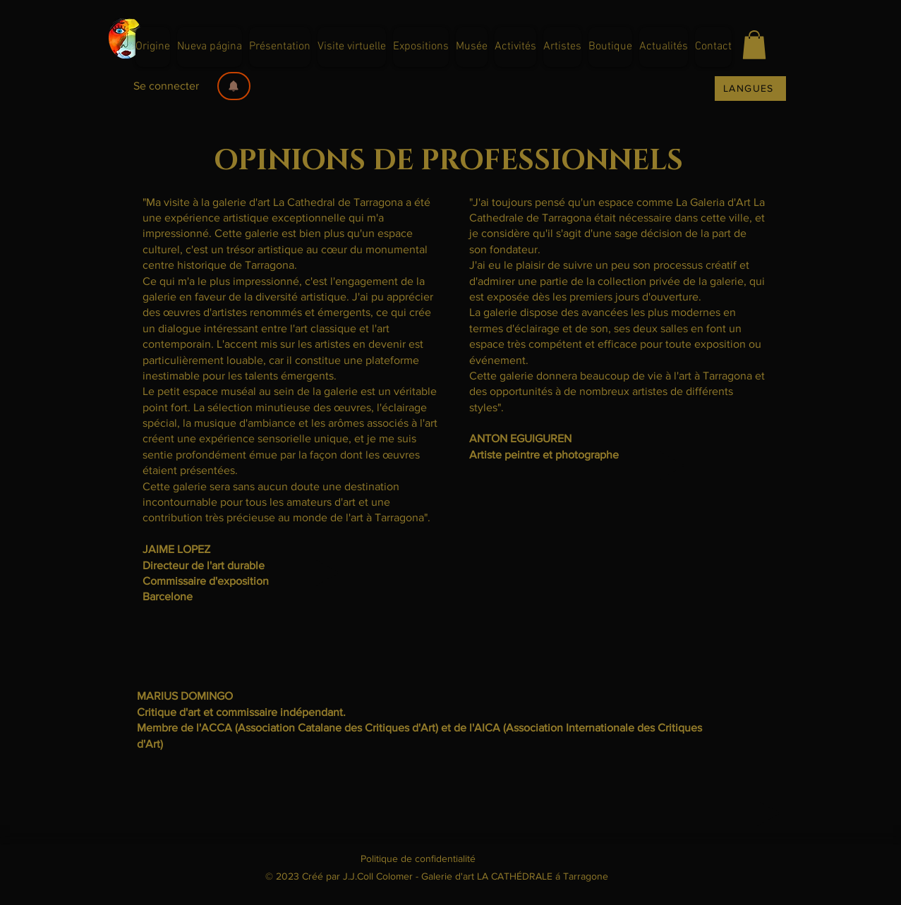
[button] (233, 86)
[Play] (327, 573)
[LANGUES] (750, 88)
